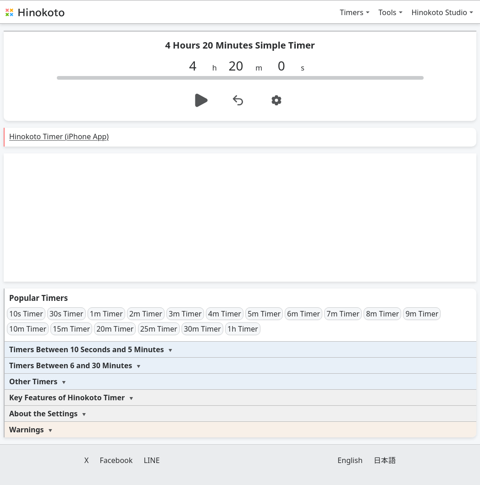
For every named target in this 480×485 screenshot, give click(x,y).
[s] (285, 65)
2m (145, 314)
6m (303, 314)
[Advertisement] (240, 217)
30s (66, 314)
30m (202, 329)
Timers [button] (351, 12)
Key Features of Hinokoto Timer (67, 397)
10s (26, 314)
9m (421, 314)
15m (71, 329)
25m (158, 329)
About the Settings (43, 414)
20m (114, 329)
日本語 (385, 460)
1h (242, 329)
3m (185, 314)
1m (106, 314)
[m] (239, 65)
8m (382, 314)
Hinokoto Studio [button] (440, 12)
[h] (196, 65)
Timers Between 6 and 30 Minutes (70, 365)
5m (264, 314)
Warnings (26, 430)
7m (342, 314)
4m (224, 314)
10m (27, 329)
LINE (151, 460)
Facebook (116, 460)
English (349, 460)
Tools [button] (388, 12)
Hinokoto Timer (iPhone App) (59, 136)
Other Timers (33, 381)
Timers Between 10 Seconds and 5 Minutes (86, 349)
